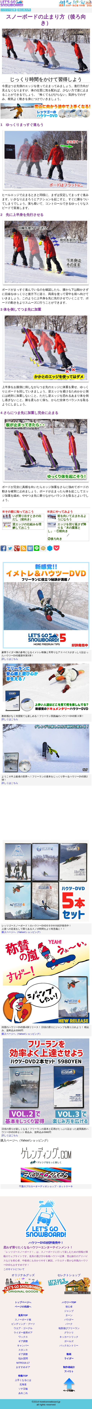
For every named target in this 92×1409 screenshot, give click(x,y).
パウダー (69, 1319)
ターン (69, 1315)
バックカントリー (69, 1345)
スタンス (23, 1349)
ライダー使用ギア (23, 1332)
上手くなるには (23, 1380)
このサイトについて (14, 1269)
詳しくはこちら (10, 659)
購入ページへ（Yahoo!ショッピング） (22, 932)
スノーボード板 (23, 1319)
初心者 (69, 1306)
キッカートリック (69, 1337)
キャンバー (23, 1345)
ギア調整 (23, 1341)
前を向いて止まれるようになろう (67, 517)
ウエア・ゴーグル (23, 1328)
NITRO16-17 (23, 1362)
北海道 (23, 1384)
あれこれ (23, 1393)
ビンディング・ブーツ (23, 1324)
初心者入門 (24, 9)
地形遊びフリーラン (69, 1328)
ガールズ (69, 1341)
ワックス (23, 1337)
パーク (69, 1324)
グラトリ (69, 1332)
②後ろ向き (55, 538)
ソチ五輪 (23, 1388)
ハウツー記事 (8, 9)
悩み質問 (23, 1358)
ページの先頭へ (23, 1306)
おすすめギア (23, 1367)
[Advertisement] (46, 813)
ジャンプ (69, 1311)
